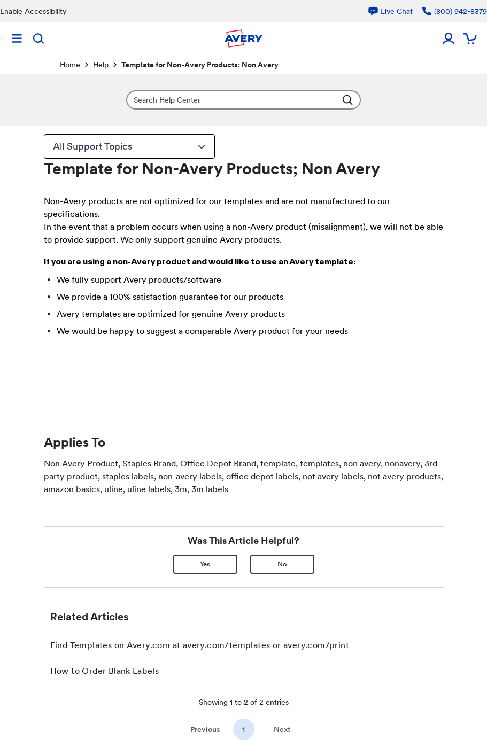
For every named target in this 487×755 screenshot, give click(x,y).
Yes (205, 564)
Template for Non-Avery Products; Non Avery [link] (200, 64)
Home (70, 64)
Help (101, 64)
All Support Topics (130, 146)
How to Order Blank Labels (104, 671)
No (282, 564)
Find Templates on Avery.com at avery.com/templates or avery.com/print (200, 645)
